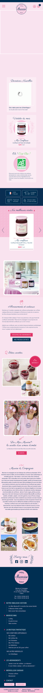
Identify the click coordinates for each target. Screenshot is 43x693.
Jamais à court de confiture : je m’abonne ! (20, 663)
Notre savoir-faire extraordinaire (17, 611)
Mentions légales (26, 689)
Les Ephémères (12, 645)
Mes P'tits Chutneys (13, 643)
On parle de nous (13, 621)
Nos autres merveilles (15, 651)
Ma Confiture (11, 636)
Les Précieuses (12, 640)
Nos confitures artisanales (17, 633)
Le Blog (10, 619)
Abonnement (11, 676)
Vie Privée (37, 689)
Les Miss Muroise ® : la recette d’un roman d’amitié (22, 606)
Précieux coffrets (13, 673)
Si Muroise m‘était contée (15, 608)
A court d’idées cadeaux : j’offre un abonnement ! (21, 666)
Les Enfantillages (13, 654)
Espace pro (9, 684)
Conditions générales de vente (11, 689)
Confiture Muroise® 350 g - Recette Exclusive (21, 244)
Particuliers (20, 684)
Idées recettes (12, 623)
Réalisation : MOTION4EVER (28, 691)
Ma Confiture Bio (13, 638)
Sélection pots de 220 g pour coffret (18, 647)
